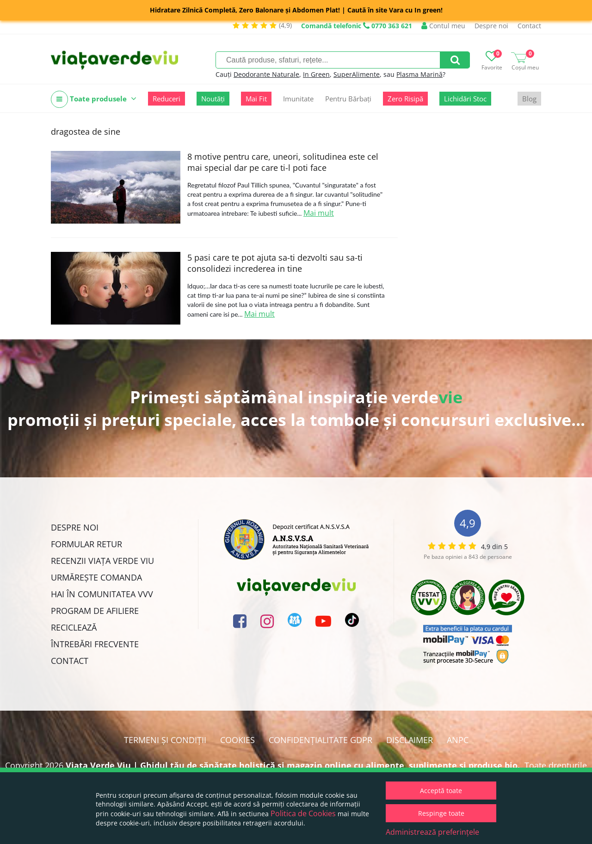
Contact (529, 25)
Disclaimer (409, 739)
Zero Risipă (405, 98)
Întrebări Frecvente (95, 644)
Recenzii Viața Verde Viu (102, 560)
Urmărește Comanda (96, 577)
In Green (316, 74)
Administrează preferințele (432, 832)
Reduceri (166, 98)
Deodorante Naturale (266, 74)
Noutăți (213, 98)
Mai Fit (256, 98)
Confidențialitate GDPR (320, 739)
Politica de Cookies (303, 813)
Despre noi (491, 25)
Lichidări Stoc (465, 98)
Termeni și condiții (165, 739)
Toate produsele (93, 99)
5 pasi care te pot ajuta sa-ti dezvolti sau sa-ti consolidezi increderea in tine (275, 263)
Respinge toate (441, 813)
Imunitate (298, 98)
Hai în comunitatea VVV (102, 594)
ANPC (458, 739)
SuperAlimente (356, 74)
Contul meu (443, 25)
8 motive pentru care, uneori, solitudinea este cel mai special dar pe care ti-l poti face (282, 162)
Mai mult (318, 213)
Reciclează (74, 627)
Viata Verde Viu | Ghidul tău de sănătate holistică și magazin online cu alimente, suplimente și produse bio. (293, 765)
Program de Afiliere (95, 610)
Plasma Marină (419, 74)
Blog (529, 98)
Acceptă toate (441, 790)
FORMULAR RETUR (86, 544)
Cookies (237, 739)
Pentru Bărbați (348, 98)
